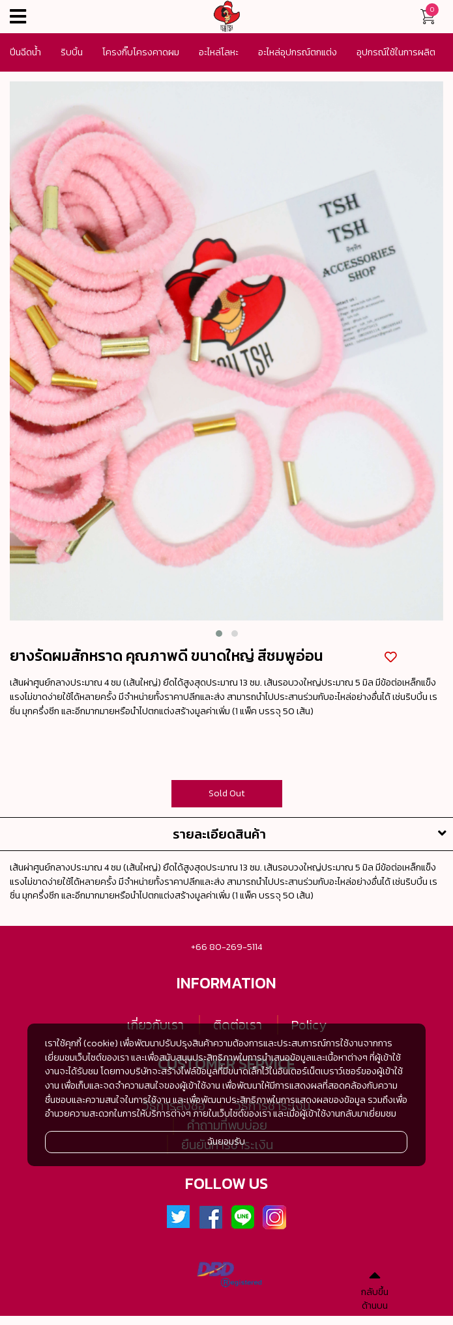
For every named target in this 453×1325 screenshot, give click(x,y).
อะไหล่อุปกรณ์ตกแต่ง (297, 52)
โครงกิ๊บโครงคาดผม (140, 52)
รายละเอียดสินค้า (313, 834)
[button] (219, 633)
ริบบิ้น (72, 52)
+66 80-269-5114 (226, 947)
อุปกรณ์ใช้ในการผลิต (396, 52)
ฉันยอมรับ (226, 1141)
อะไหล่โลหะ (219, 52)
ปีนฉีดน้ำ (25, 52)
